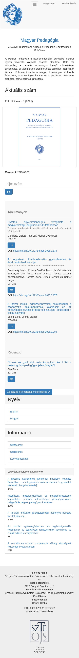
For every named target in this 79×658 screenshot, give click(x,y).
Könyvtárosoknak (19, 458)
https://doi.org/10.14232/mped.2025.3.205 (35, 331)
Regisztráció (49, 3)
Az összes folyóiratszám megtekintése (28, 391)
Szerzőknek (16, 451)
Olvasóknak (16, 445)
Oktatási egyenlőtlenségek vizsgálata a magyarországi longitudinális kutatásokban (39, 226)
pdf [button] (8, 191)
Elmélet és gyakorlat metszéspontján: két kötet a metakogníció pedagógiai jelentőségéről (39, 364)
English (14, 411)
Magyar (14, 418)
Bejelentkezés (69, 3)
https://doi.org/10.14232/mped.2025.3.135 (35, 250)
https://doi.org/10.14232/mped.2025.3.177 (35, 295)
